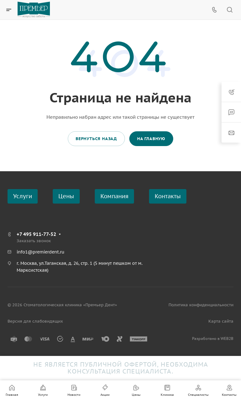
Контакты (168, 196)
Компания (114, 196)
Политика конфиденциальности (201, 305)
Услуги (22, 196)
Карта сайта (220, 321)
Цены (66, 196)
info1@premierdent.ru (40, 252)
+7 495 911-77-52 (36, 234)
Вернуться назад (96, 138)
